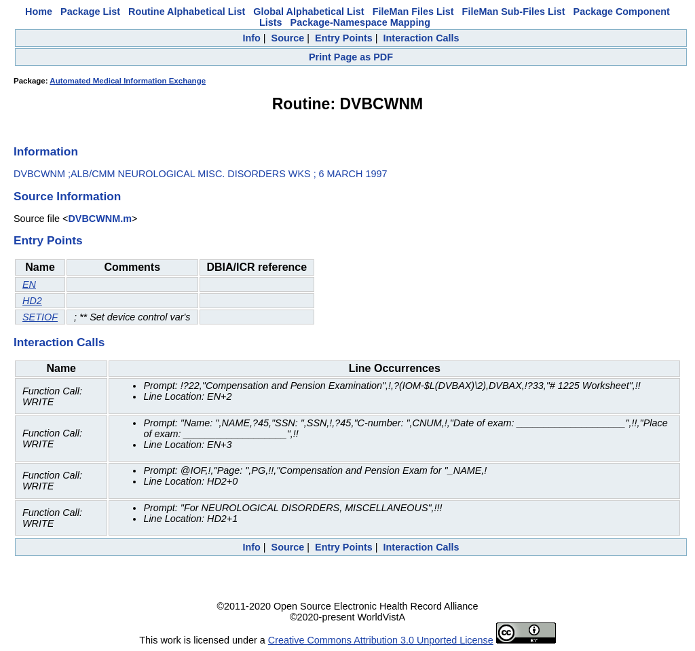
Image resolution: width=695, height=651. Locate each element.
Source (288, 38)
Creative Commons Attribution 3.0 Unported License (380, 640)
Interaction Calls (421, 38)
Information (46, 151)
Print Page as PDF (351, 57)
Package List (90, 11)
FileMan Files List (413, 11)
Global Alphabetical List (308, 11)
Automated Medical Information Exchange (128, 81)
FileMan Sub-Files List (513, 11)
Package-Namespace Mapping (360, 22)
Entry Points (344, 38)
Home (38, 11)
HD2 (32, 300)
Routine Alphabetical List (186, 11)
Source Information (67, 196)
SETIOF (40, 317)
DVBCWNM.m (100, 218)
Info (251, 38)
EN (29, 284)
